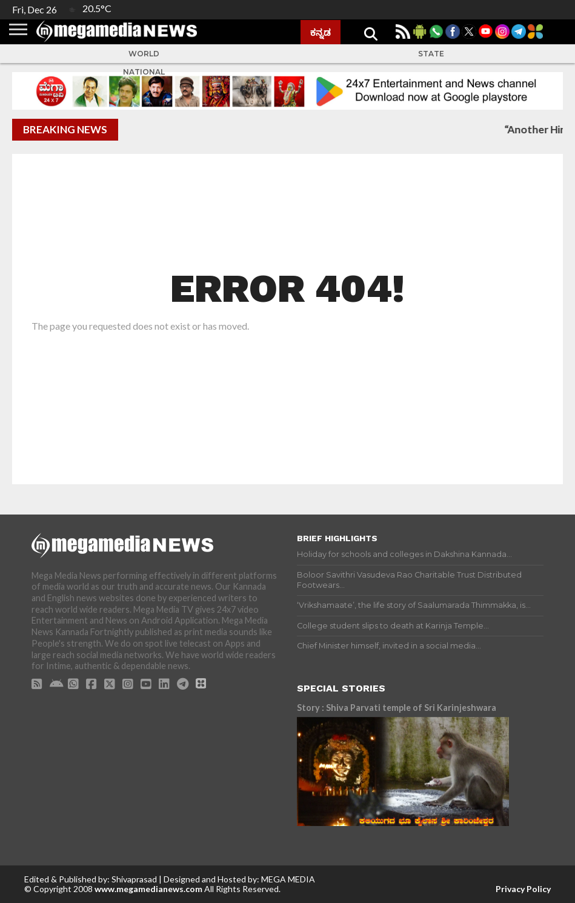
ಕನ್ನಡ (320, 32)
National (144, 71)
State (431, 53)
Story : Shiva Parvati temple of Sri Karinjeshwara (396, 707)
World (143, 53)
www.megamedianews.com (148, 889)
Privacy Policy (523, 889)
